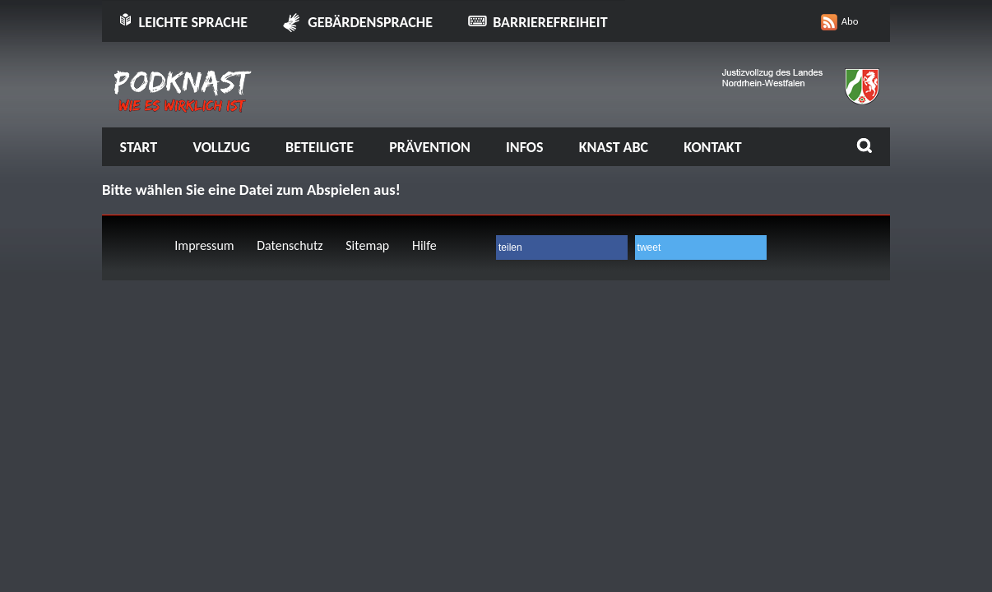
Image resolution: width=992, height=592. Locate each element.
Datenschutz (289, 245)
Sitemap (367, 245)
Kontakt (712, 147)
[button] (562, 247)
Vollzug (221, 147)
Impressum (204, 245)
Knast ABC (613, 147)
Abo (850, 21)
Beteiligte (319, 147)
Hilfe (424, 245)
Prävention (430, 147)
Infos (524, 147)
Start (139, 147)
